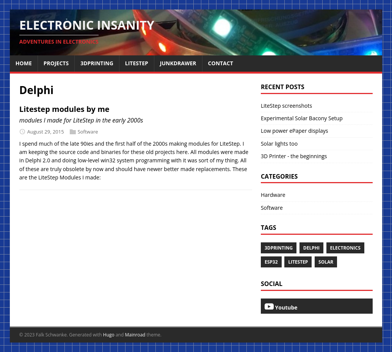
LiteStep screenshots (286, 105)
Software (88, 131)
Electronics (345, 248)
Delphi (311, 248)
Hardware (273, 194)
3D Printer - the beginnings (294, 156)
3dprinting (279, 248)
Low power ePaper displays (294, 130)
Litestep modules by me (64, 109)
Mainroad (135, 335)
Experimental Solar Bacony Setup (302, 118)
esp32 (271, 262)
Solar (325, 262)
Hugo (108, 335)
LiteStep (298, 262)
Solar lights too (279, 143)
